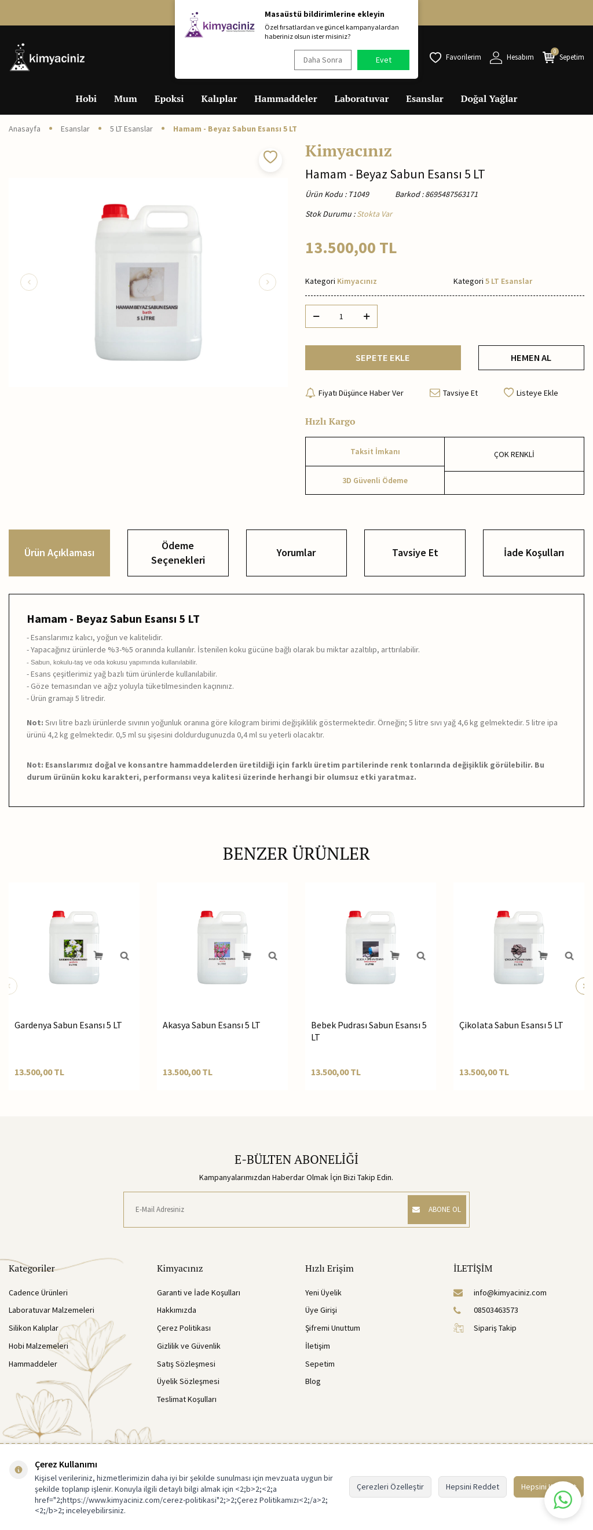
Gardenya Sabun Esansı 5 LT (68, 1029)
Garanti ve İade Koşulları (198, 1297)
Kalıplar (219, 98)
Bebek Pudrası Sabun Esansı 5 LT (369, 1035)
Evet (383, 59)
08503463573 (485, 1315)
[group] (148, 282)
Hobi (86, 98)
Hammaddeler (285, 98)
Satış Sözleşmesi (186, 1368)
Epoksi (169, 98)
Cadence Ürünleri (38, 1297)
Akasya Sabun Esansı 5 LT (212, 1029)
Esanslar (424, 98)
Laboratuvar (362, 98)
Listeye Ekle (531, 397)
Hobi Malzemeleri (38, 1350)
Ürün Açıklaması (59, 557)
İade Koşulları (534, 557)
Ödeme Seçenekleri (178, 557)
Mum (125, 98)
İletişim (317, 1350)
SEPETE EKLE (383, 360)
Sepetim (320, 1368)
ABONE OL (431, 1214)
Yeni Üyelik (323, 1297)
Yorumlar (296, 557)
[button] (29, 282)
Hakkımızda (176, 1315)
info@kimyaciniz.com (500, 1297)
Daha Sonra (320, 59)
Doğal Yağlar (489, 98)
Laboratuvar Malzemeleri (51, 1315)
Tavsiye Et (454, 397)
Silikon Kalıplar (33, 1333)
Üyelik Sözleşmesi (188, 1386)
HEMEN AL (531, 360)
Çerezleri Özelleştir (390, 1486)
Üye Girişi (321, 1315)
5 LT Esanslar (131, 128)
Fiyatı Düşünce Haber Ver (354, 397)
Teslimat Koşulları (187, 1404)
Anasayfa (25, 128)
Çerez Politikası (184, 1333)
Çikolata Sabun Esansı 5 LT (511, 1029)
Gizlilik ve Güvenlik (189, 1350)
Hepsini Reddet (472, 1486)
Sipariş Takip (485, 1333)
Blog (313, 1386)
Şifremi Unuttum (332, 1333)
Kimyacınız (348, 151)
